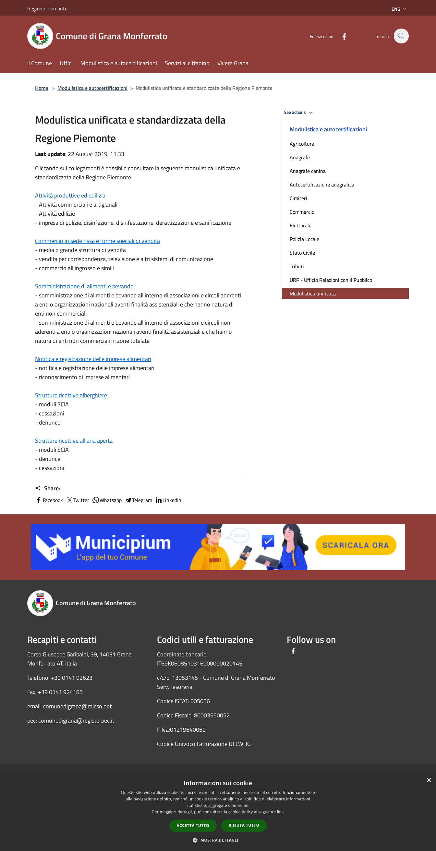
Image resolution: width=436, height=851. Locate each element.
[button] (218, 840)
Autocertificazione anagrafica (322, 184)
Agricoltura (302, 144)
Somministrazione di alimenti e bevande (84, 286)
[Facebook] (340, 35)
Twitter (77, 500)
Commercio (302, 212)
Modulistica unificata (313, 293)
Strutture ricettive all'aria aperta (74, 440)
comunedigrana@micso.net (77, 706)
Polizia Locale (304, 239)
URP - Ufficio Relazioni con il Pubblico (331, 280)
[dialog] (218, 812)
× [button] (428, 780)
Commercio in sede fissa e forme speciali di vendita (97, 240)
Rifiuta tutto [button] (244, 825)
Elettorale (300, 225)
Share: (47, 488)
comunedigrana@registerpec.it (76, 720)
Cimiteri (298, 198)
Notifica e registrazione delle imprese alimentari (93, 358)
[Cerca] (401, 36)
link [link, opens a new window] (280, 812)
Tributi (297, 266)
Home (41, 88)
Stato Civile (302, 253)
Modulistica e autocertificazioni (92, 88)
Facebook (49, 500)
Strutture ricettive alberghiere (71, 395)
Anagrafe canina (308, 171)
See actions (299, 112)
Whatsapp (107, 500)
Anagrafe (300, 157)
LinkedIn (168, 500)
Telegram (138, 500)
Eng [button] (399, 9)
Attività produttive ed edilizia (70, 195)
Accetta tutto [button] (193, 825)
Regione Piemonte (47, 8)
